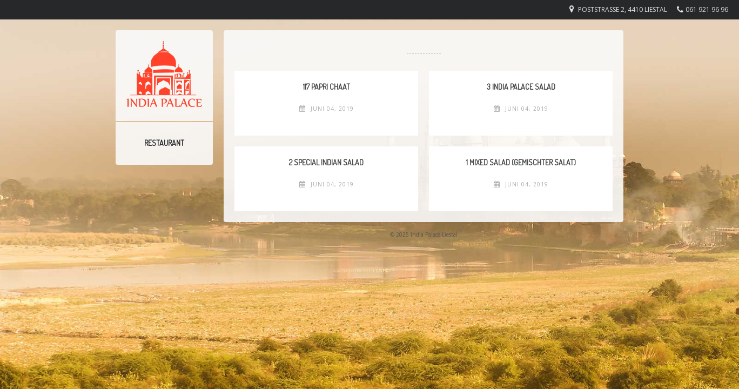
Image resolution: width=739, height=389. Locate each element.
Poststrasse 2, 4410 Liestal (622, 9)
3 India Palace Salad (521, 86)
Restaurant (164, 142)
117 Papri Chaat (326, 86)
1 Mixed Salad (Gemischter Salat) (521, 162)
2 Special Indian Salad (326, 162)
